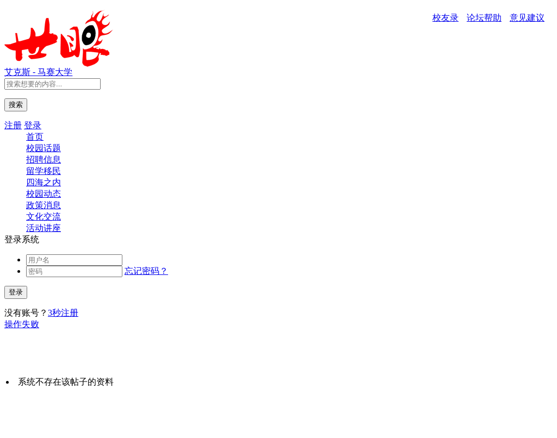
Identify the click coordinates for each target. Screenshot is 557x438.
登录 (32, 125)
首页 (35, 136)
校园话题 (43, 148)
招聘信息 (43, 159)
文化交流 (43, 216)
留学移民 (43, 171)
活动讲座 (43, 228)
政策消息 (43, 205)
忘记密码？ (146, 271)
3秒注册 (63, 312)
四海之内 (43, 182)
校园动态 (43, 193)
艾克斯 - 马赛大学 (38, 72)
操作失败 (21, 324)
